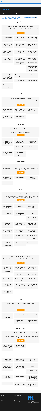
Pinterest (32, 401)
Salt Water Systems (10, 18)
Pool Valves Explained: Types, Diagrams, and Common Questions (20, 303)
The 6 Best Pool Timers (20, 80)
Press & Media (16, 399)
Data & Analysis (3, 399)
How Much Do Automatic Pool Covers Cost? (7, 207)
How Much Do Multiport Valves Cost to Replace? (7, 53)
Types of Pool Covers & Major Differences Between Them (7, 225)
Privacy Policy (30, 402)
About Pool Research (17, 398)
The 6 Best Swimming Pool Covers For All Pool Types (20, 194)
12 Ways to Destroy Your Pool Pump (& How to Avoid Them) (7, 39)
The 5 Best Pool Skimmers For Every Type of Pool (20, 98)
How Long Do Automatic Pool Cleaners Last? (32, 141)
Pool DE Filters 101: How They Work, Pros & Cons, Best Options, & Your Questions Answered (20, 61)
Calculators (2, 398)
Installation (3, 403)
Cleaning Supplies (28, 17)
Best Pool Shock (7, 183)
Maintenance (3, 404)
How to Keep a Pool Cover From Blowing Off (19, 213)
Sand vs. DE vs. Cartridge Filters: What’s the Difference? (7, 60)
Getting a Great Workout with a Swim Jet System (32, 385)
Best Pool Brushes (20, 177)
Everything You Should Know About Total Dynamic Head (32, 53)
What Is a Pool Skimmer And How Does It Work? (32, 111)
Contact (15, 400)
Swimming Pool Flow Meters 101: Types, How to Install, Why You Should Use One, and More (7, 77)
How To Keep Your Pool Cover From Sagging (32, 225)
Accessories (16, 18)
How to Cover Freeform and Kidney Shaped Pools (32, 207)
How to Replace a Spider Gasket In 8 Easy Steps (7, 316)
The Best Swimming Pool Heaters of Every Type (20, 256)
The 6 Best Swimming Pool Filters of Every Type (7, 86)
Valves (6, 18)
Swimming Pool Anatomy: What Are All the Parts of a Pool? (20, 26)
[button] (38, 1)
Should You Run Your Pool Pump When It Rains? (32, 46)
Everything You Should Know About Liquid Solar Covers (32, 237)
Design (2, 400)
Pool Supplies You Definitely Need (20, 166)
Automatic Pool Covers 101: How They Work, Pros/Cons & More (7, 244)
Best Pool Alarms (20, 376)
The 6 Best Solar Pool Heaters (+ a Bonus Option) (32, 286)
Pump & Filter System (8, 17)
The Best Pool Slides (7, 383)
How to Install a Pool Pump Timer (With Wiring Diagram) (20, 366)
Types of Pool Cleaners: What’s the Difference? (20, 128)
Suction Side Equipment (16, 17)
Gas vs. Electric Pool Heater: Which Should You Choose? (20, 286)
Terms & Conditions (36, 402)
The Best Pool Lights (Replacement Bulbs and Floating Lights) (32, 378)
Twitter (29, 401)
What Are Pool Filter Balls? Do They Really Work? (32, 39)
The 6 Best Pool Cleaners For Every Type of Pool (20, 154)
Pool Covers (33, 17)
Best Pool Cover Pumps (32, 243)
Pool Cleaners (22, 17)
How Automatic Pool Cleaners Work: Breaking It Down (20, 141)
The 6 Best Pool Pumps (32, 80)
